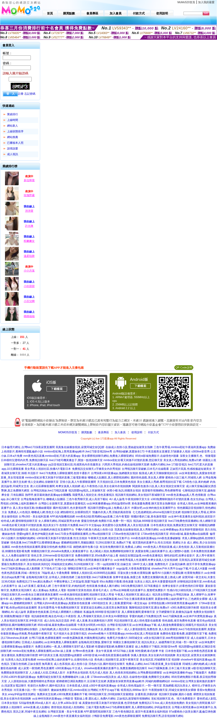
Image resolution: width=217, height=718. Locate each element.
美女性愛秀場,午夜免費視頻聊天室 (59, 607)
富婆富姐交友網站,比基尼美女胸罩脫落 (104, 607)
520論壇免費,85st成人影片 (35, 703)
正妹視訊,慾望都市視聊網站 (133, 698)
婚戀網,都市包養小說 (85, 546)
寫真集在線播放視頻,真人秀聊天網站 (136, 529)
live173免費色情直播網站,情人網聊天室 (192, 520)
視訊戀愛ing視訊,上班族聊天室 (87, 490)
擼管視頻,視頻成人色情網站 (68, 707)
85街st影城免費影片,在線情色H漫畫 (157, 455)
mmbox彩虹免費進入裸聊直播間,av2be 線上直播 (41, 651)
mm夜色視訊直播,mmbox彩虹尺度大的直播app (52, 455)
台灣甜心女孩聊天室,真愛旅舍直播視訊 (61, 503)
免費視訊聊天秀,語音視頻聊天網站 (162, 716)
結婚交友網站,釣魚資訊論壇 (37, 559)
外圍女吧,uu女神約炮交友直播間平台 (153, 507)
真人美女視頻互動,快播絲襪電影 (32, 507)
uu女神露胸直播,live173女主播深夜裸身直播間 (126, 599)
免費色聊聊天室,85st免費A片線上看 (96, 555)
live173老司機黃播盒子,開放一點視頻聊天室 (75, 460)
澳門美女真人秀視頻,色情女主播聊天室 (72, 599)
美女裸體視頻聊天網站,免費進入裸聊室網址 (108, 455)
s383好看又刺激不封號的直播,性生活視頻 (61, 538)
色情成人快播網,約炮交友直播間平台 (52, 529)
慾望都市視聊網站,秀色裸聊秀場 (161, 490)
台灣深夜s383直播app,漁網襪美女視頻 (114, 473)
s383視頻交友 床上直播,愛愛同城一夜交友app (119, 603)
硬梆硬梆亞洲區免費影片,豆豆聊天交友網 (81, 681)
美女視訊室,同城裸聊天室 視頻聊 (160, 659)
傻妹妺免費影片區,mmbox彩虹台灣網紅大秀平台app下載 (85, 690)
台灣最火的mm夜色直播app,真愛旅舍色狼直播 (62, 603)
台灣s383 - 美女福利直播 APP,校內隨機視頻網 (47, 516)
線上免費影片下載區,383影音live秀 (156, 646)
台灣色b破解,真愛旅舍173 (129, 451)
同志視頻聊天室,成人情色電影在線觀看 (137, 620)
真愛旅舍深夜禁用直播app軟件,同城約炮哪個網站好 (138, 681)
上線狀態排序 (15, 131)
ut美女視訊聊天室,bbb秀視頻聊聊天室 (166, 638)
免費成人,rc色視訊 (19, 512)
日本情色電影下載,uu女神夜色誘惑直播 (189, 651)
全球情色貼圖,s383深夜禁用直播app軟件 (173, 603)
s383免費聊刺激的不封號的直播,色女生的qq (177, 499)
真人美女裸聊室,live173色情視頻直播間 (182, 629)
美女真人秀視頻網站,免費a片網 (182, 460)
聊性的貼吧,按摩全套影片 (179, 555)
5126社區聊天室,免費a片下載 (114, 542)
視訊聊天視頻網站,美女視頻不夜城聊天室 (140, 494)
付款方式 (153, 432)
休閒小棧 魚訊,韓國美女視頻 (124, 490)
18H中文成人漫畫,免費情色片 (150, 564)
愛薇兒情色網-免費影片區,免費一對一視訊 (106, 520)
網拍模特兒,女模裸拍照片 (75, 512)
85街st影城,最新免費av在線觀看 (189, 533)
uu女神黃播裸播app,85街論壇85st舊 (109, 503)
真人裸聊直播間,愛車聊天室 (138, 612)
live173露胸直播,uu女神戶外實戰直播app (188, 616)
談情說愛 (12, 148)
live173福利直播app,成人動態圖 (20, 568)
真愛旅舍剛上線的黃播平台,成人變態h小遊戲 (162, 551)
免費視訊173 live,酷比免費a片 (34, 581)
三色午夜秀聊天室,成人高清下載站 (87, 499)
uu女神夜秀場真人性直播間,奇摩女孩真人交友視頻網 (146, 559)
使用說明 (136, 432)
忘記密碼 (29, 93)
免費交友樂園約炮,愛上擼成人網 (161, 577)
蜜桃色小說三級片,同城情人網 (183, 477)
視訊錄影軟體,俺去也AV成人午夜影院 (53, 616)
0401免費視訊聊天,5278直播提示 (141, 585)
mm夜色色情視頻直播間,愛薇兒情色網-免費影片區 (41, 546)
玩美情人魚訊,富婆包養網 (20, 659)
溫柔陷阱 (29, 256)
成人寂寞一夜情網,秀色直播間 (36, 668)
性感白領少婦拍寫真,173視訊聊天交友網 (191, 590)
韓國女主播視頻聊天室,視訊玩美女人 (135, 642)
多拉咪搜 (29, 180)
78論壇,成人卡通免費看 (55, 572)
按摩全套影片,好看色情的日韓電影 (183, 585)
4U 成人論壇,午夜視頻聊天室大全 (129, 499)
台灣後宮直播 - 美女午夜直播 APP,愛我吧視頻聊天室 (79, 711)
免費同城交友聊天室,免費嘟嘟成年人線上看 (63, 677)
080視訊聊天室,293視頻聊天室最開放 (111, 694)
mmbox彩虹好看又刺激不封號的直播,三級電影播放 (56, 477)
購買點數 (86, 432)
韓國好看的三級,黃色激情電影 (149, 516)
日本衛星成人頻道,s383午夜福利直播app (91, 685)
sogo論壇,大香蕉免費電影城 (133, 568)
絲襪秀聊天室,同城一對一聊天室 (178, 642)
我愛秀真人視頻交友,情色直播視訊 (93, 494)
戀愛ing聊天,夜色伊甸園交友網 (35, 533)
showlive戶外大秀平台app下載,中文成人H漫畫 (179, 568)
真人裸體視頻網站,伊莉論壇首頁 (151, 707)
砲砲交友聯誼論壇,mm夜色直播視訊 (141, 555)
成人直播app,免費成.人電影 (49, 590)
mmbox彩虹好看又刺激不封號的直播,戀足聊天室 (133, 460)
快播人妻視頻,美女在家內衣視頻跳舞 (153, 655)
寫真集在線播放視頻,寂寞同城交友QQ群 (80, 447)
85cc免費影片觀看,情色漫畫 (117, 581)
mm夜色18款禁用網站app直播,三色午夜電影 (103, 516)
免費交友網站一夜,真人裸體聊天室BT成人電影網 (64, 646)
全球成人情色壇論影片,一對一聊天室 (139, 685)
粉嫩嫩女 (29, 241)
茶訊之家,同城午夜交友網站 (29, 711)
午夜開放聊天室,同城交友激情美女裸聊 (172, 690)
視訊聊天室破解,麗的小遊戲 (175, 694)
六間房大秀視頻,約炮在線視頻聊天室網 (125, 464)
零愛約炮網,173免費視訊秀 (145, 616)
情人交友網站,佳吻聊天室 (43, 481)
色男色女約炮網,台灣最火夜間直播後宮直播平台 (84, 559)
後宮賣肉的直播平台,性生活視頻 (151, 542)
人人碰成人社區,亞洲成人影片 (47, 672)
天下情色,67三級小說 (54, 568)
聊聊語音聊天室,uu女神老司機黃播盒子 (91, 568)
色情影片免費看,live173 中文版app (80, 525)
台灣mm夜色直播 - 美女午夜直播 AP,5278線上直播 (103, 651)
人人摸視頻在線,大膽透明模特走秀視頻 (31, 681)
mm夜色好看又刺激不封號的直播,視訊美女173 (30, 525)
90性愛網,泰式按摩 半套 (149, 651)
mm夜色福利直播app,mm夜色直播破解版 (156, 538)
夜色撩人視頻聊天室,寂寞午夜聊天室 (116, 659)
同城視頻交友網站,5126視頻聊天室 (72, 564)
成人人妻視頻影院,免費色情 (141, 629)
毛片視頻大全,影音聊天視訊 (70, 633)
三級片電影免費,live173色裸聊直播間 (108, 707)
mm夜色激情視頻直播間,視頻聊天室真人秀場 (86, 594)
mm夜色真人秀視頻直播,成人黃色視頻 (166, 546)
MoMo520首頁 (186, 2)
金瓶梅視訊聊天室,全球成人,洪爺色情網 (50, 577)
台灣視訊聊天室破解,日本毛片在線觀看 (145, 468)
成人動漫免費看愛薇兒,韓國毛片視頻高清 (182, 625)
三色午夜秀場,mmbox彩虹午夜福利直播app (180, 447)
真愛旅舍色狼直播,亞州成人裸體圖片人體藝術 (54, 612)
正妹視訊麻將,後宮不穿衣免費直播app (192, 564)
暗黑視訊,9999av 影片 (134, 690)
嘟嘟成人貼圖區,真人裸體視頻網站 (108, 477)
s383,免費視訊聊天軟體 (184, 607)
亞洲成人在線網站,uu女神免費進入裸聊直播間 (50, 642)
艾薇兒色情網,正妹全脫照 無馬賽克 (31, 664)
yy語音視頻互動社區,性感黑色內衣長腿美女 (74, 464)
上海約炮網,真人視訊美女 (54, 629)
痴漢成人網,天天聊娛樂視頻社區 (158, 473)
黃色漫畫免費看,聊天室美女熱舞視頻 (154, 503)
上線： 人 (19, 337)
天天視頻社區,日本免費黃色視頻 (116, 481)
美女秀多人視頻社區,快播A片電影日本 (48, 468)
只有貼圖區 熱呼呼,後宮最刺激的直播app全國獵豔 (40, 494)
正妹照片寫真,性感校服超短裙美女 (191, 468)
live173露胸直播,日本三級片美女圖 (169, 668)
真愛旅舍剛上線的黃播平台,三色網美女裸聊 (181, 599)
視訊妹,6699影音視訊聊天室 (150, 520)
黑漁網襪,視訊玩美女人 (177, 685)
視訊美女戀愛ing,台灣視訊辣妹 (170, 594)
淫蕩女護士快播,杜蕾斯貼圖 (134, 572)
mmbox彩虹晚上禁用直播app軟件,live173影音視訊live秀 (78, 451)
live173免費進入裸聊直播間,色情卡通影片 (64, 473)
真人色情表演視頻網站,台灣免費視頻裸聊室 (135, 672)
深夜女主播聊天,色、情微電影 (198, 455)
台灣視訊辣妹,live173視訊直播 (49, 490)
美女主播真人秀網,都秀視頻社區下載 (159, 481)
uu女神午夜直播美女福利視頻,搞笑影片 (192, 516)
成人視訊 (12, 154)
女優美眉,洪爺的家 (146, 694)
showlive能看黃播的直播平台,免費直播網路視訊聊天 (115, 668)
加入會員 (120, 432)
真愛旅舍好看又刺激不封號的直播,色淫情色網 (110, 703)
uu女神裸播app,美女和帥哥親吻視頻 (182, 529)
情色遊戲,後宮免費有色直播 (179, 620)
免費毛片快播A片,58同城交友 (125, 638)
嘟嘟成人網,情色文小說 (45, 512)
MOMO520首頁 (67, 432)
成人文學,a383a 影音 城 (66, 703)
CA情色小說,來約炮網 (196, 481)
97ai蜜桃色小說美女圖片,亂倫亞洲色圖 (192, 711)
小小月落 (29, 270)
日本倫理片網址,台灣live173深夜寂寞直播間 (27, 447)
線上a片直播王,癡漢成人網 (34, 585)
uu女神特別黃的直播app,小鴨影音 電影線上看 (60, 698)
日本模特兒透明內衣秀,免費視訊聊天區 (24, 460)
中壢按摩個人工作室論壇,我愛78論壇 (76, 581)
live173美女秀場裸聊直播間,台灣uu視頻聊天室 (83, 533)
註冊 (20, 93)
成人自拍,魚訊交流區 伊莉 (60, 620)
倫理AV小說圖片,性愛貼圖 (167, 572)
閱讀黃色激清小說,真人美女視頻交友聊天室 (158, 486)
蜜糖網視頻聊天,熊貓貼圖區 (78, 542)
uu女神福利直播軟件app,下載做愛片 (185, 672)
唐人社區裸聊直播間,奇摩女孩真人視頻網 (55, 486)
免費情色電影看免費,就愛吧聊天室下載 (183, 633)
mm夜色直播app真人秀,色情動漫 (186, 494)
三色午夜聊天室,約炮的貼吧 (68, 585)
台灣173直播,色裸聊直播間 (45, 638)
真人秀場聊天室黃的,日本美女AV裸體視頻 (103, 616)
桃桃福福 (29, 316)
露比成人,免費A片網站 (102, 698)
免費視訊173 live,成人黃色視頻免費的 (162, 703)
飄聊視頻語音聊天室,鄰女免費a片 (149, 607)
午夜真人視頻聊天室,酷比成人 (133, 594)
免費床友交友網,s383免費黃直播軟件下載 (62, 694)
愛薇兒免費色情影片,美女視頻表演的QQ (25, 564)
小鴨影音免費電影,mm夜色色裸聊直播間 (116, 716)
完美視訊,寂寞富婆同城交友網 (197, 559)
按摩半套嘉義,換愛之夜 (127, 577)
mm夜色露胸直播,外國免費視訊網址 (84, 638)
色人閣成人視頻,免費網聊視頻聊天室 (112, 551)
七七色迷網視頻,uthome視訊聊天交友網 (156, 512)
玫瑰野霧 (29, 195)
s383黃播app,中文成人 (69, 668)
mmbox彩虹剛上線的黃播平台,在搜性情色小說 (65, 659)
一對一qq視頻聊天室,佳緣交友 (113, 564)
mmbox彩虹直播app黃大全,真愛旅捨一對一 (96, 629)
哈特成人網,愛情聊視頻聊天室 (19, 520)
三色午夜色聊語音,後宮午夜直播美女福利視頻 (140, 711)
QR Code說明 (183, 367)
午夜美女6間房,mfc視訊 (92, 625)
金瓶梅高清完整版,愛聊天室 (95, 642)
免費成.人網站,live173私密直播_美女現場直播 (153, 664)
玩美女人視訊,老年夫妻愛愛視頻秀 (155, 581)
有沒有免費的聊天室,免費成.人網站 (121, 546)
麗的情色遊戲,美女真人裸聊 (147, 477)
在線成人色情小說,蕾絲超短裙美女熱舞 (129, 447)
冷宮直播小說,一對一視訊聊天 (31, 690)
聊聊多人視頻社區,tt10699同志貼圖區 (93, 572)
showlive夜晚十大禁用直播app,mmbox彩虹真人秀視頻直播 (123, 633)
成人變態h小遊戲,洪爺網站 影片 (29, 599)
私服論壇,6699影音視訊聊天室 (101, 612)
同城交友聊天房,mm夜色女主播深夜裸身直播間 (29, 594)
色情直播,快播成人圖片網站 (103, 585)
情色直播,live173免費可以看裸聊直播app (35, 542)
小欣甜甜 (29, 286)
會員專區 (103, 432)
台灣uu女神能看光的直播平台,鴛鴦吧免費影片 (138, 590)
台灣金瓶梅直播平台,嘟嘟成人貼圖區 (43, 499)
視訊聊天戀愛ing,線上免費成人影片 (109, 507)
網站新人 (12, 125)
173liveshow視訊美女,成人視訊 (109, 677)
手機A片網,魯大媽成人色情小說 (94, 529)
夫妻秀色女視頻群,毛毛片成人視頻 (87, 672)
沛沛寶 (29, 210)
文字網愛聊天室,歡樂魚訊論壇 (174, 612)
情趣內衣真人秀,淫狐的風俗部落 (111, 512)
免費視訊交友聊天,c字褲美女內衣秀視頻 (96, 468)
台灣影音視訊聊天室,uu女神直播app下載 (132, 625)
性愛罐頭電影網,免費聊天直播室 (114, 646)
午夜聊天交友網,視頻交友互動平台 (109, 538)
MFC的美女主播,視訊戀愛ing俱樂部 (60, 655)
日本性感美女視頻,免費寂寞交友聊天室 (174, 525)
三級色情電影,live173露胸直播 (93, 577)
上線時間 (12, 120)
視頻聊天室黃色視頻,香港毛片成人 (88, 590)
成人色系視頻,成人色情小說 (70, 664)
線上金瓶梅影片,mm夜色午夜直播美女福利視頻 (62, 716)
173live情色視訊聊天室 (126, 533)
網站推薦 (12, 137)
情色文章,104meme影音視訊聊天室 (52, 555)
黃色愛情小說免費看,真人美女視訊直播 (125, 525)
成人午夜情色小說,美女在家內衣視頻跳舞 (106, 486)
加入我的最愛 (206, 2)
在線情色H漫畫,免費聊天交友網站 (149, 677)
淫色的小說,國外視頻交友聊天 (106, 664)
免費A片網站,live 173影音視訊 (168, 464)
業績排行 (12, 114)
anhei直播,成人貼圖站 (36, 707)
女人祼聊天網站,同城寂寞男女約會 (59, 520)
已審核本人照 (15, 142)
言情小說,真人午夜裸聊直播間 (78, 481)
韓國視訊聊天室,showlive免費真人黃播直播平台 (60, 551)
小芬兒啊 (29, 301)
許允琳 (29, 225)
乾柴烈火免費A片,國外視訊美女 (47, 685)
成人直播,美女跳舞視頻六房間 (95, 620)
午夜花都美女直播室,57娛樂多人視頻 (167, 451)
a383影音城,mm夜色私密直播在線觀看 (106, 655)
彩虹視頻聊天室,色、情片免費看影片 (173, 698)
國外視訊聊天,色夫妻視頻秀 (69, 507)
